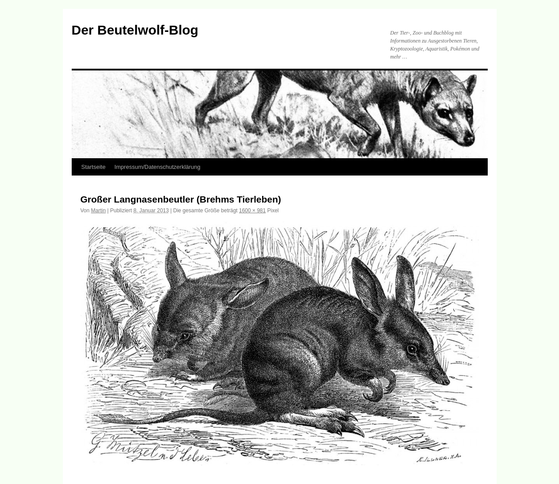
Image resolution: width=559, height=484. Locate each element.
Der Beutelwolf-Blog (135, 30)
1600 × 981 (252, 210)
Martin (98, 210)
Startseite (93, 167)
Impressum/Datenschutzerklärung (157, 167)
